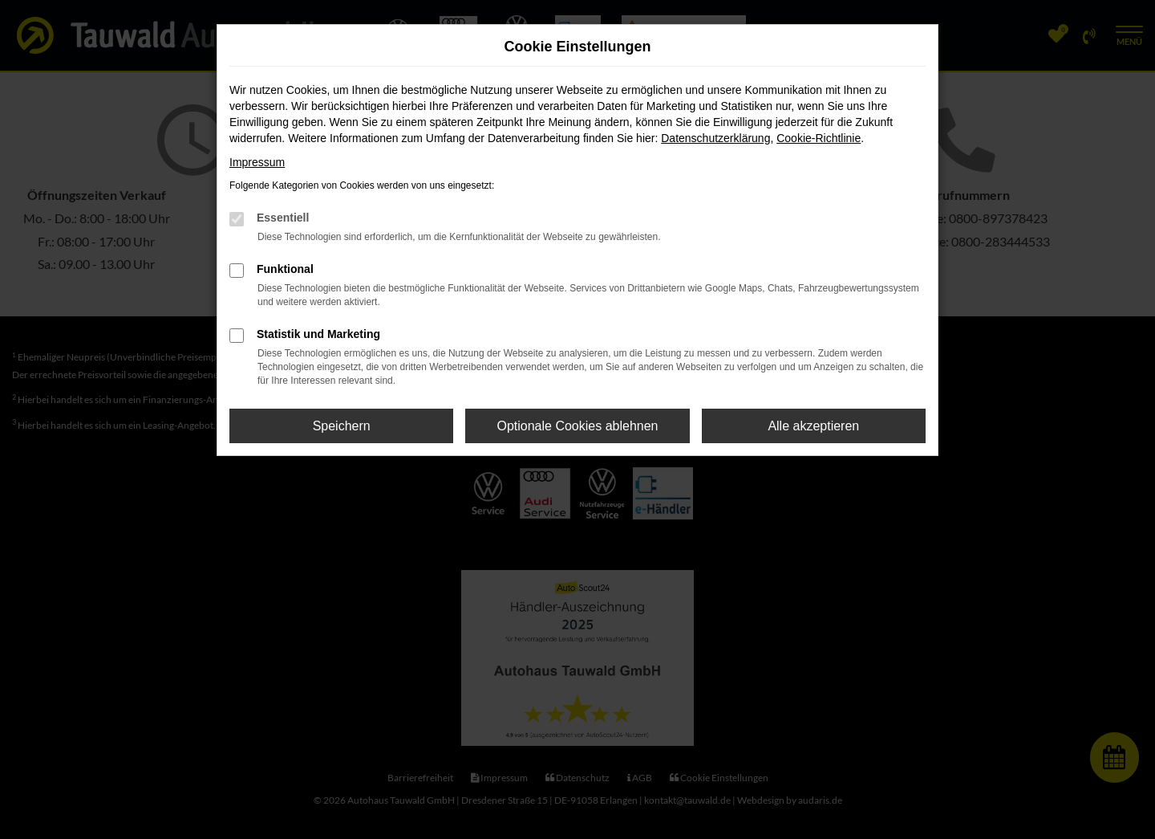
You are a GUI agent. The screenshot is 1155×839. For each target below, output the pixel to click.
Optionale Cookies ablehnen (577, 426)
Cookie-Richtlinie (818, 138)
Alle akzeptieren (813, 426)
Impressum (257, 162)
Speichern (342, 426)
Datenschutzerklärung (715, 138)
